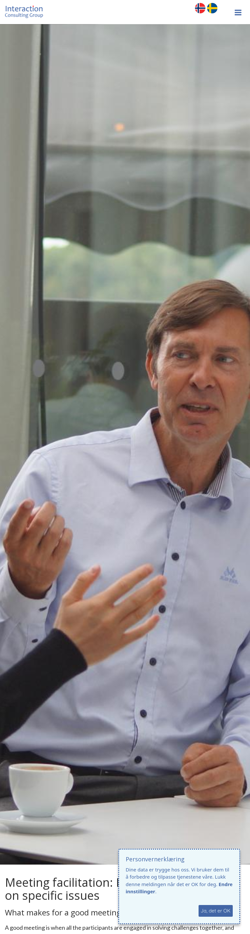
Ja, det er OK (215, 911)
